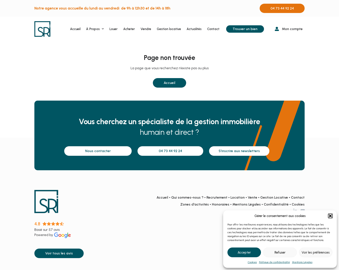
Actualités (194, 29)
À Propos (95, 29)
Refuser (280, 252)
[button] (330, 216)
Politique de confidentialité (274, 262)
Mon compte (292, 29)
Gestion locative (169, 29)
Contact (213, 29)
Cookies (252, 262)
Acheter (129, 29)
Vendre (146, 29)
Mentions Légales (302, 262)
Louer (113, 29)
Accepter (244, 252)
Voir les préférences (316, 252)
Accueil (75, 29)
